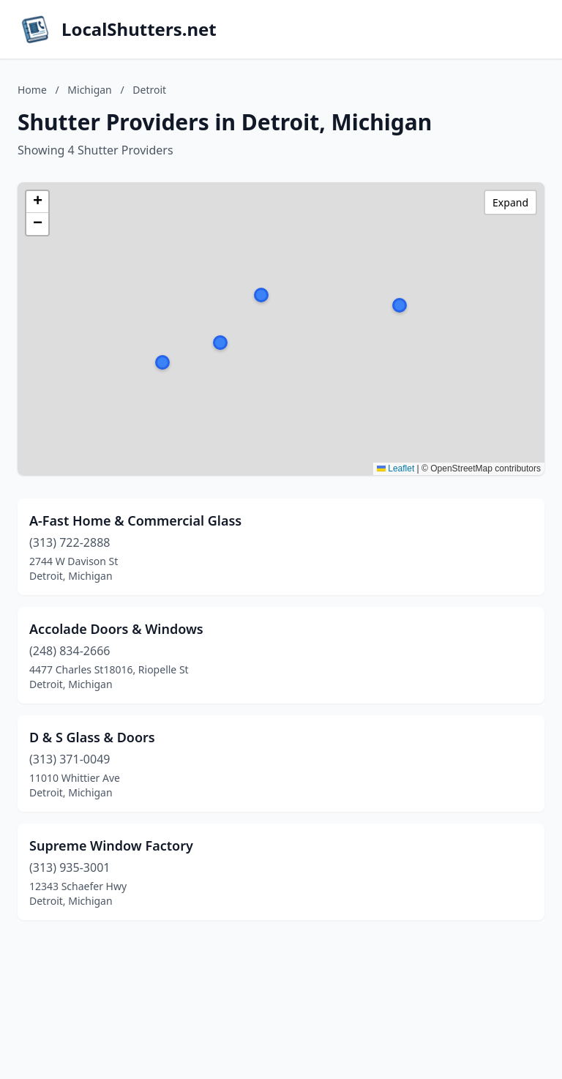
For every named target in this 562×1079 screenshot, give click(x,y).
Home (32, 90)
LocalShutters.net (139, 29)
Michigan (89, 90)
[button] (220, 342)
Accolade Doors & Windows (116, 629)
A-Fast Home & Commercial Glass (135, 520)
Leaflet (395, 468)
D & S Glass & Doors (92, 737)
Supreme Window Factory (111, 845)
